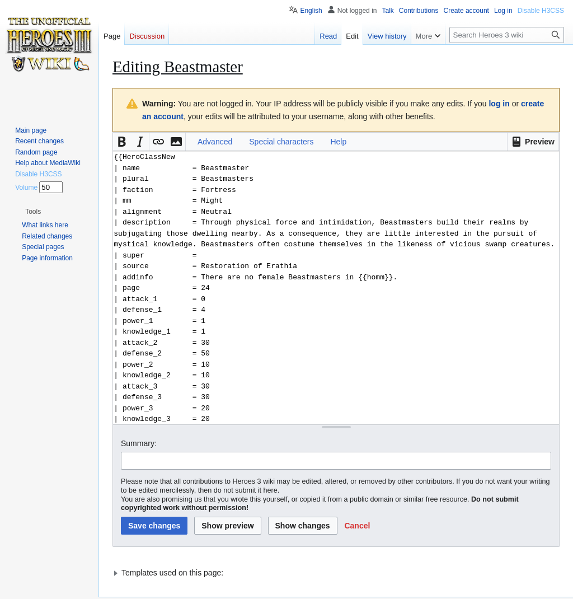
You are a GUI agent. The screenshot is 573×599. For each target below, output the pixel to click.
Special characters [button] (281, 141)
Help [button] (338, 141)
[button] (533, 142)
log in (499, 103)
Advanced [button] (215, 141)
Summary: (139, 443)
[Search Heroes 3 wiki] (506, 35)
